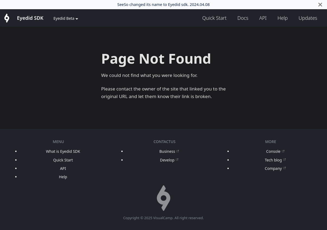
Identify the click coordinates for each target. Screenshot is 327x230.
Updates (308, 18)
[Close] (320, 4)
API (262, 18)
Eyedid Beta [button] (63, 18)
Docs (242, 18)
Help (282, 18)
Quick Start (214, 18)
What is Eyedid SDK (63, 151)
